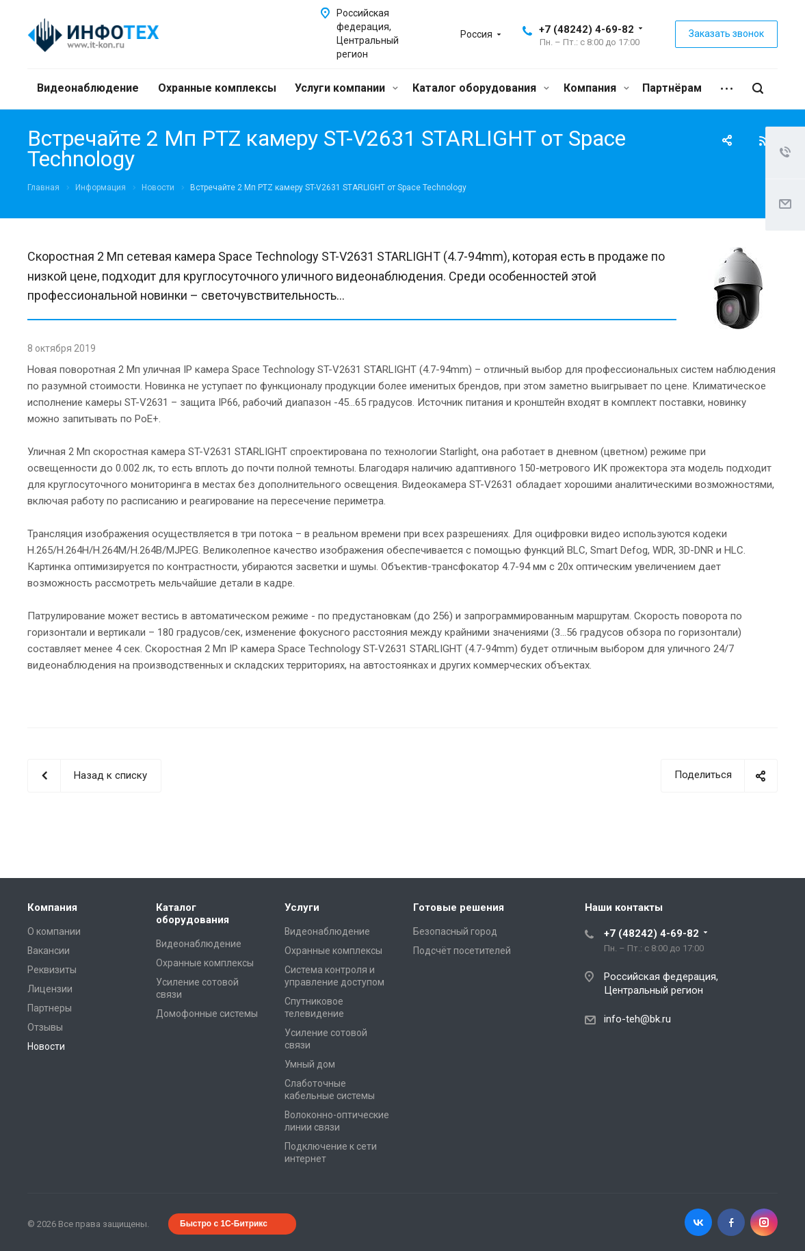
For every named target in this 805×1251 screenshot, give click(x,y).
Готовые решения (458, 907)
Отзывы (45, 1027)
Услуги (302, 907)
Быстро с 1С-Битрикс (223, 1223)
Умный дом (310, 1064)
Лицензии (49, 988)
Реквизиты (52, 969)
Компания (596, 87)
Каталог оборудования (480, 87)
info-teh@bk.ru (637, 1019)
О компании (54, 931)
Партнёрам (672, 87)
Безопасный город (455, 931)
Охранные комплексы (217, 87)
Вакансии (48, 950)
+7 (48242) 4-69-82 (586, 29)
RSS (764, 141)
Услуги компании (346, 87)
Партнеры (49, 1008)
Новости (46, 1046)
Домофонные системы (207, 1013)
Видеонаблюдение (88, 87)
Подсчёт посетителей (462, 950)
